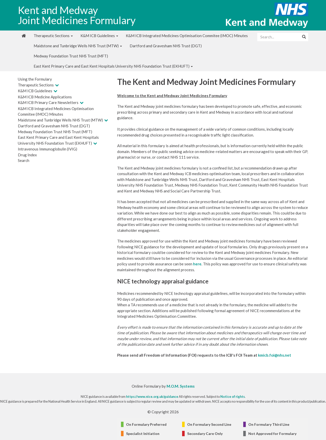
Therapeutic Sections (53, 35)
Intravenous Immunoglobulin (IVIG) (47, 149)
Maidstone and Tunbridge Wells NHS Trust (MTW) (78, 45)
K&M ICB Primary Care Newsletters (48, 102)
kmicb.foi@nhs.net (274, 355)
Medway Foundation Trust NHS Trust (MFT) (71, 56)
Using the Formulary (35, 79)
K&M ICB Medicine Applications (45, 97)
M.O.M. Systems (181, 386)
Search (23, 160)
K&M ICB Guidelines (99, 35)
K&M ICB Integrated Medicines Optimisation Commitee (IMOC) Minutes (187, 35)
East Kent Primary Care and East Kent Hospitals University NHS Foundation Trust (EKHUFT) (113, 66)
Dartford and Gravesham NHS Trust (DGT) (166, 45)
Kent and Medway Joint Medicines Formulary (76, 15)
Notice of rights (232, 397)
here (197, 264)
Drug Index (27, 155)
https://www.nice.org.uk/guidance (152, 397)
